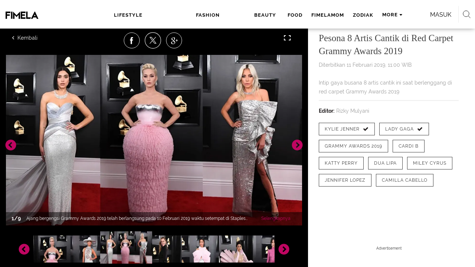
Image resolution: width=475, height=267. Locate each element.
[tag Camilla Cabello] (404, 180)
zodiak (298, 15)
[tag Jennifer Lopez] (345, 180)
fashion (168, 15)
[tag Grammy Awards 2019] (353, 146)
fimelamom (262, 15)
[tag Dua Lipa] (385, 163)
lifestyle (126, 15)
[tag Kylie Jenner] (346, 129)
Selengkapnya (276, 218)
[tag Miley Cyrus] (429, 163)
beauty (203, 15)
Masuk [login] (408, 14)
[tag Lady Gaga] (404, 129)
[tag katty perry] (341, 163)
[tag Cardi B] (408, 146)
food (230, 15)
